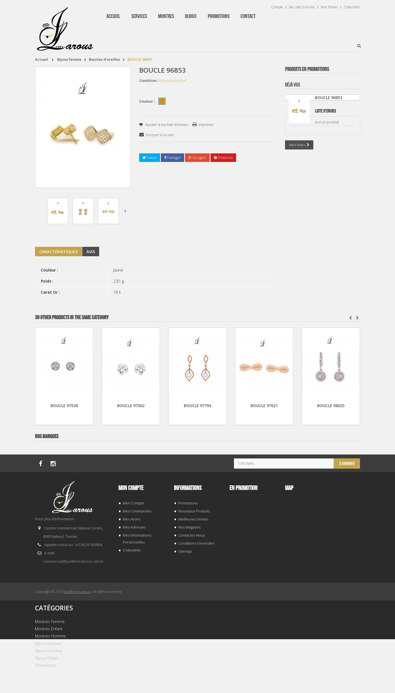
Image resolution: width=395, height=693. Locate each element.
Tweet (149, 157)
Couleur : (147, 101)
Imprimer (206, 124)
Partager (172, 157)
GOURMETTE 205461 (322, 178)
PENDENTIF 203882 (323, 656)
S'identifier (352, 7)
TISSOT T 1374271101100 (323, 537)
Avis (90, 251)
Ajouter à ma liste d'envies (166, 124)
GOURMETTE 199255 (322, 417)
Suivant (125, 211)
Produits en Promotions (307, 69)
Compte (277, 7)
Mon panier (329, 7)
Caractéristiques (58, 251)
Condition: (148, 80)
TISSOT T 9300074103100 (323, 298)
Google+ (197, 157)
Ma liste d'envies (302, 7)
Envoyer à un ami (160, 134)
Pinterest (223, 157)
